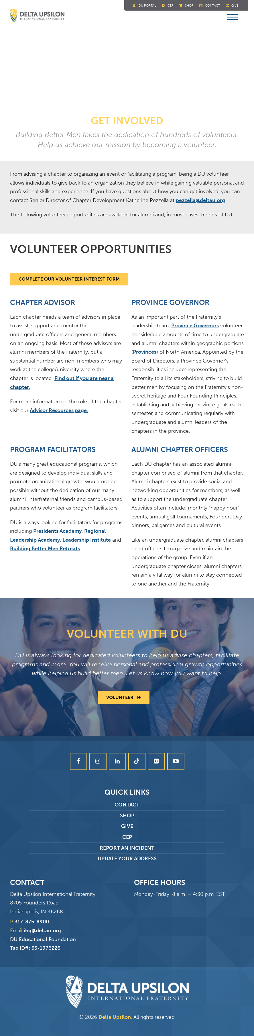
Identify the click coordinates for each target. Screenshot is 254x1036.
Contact (212, 5)
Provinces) (145, 352)
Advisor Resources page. (59, 410)
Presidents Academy (57, 531)
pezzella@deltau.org (200, 200)
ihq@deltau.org (42, 930)
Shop (189, 5)
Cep (171, 5)
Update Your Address (127, 858)
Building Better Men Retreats (45, 548)
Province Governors (195, 325)
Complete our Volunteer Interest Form (69, 279)
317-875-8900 (32, 922)
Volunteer (123, 697)
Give (234, 5)
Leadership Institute (86, 540)
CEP (127, 837)
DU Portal (147, 5)
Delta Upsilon (115, 1017)
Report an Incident (127, 848)
